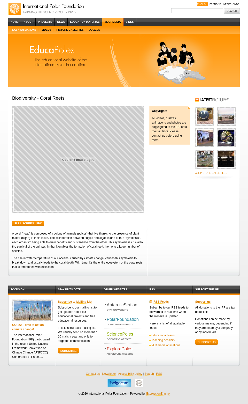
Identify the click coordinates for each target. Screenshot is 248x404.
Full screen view (28, 223)
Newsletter (109, 373)
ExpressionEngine (158, 393)
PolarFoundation (125, 321)
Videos (46, 29)
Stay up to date (69, 289)
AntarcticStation (125, 307)
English (202, 4)
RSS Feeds (161, 301)
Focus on (17, 289)
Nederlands (231, 4)
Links (130, 21)
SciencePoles (125, 336)
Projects (45, 21)
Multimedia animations (165, 345)
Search (149, 373)
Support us (202, 301)
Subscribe (68, 350)
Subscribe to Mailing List (75, 301)
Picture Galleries (70, 29)
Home (14, 21)
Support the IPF (207, 289)
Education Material (84, 21)
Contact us (93, 373)
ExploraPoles (125, 351)
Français (215, 4)
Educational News (163, 335)
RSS (152, 289)
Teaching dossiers (163, 340)
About (28, 21)
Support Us (207, 342)
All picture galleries (210, 173)
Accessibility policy (130, 373)
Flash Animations (23, 29)
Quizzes (94, 29)
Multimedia (113, 21)
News (61, 21)
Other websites (115, 289)
